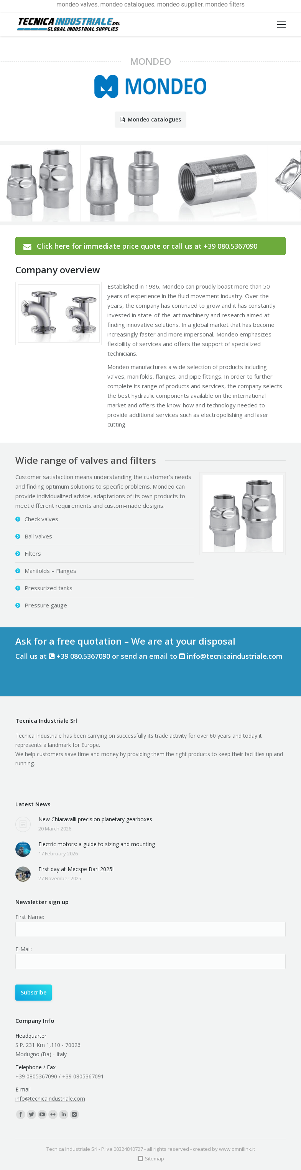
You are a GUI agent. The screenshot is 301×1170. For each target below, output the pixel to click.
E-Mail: (23, 949)
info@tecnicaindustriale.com (235, 656)
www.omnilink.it (237, 1148)
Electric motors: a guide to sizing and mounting (96, 844)
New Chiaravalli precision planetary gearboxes (95, 819)
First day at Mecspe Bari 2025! (75, 869)
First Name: (29, 917)
